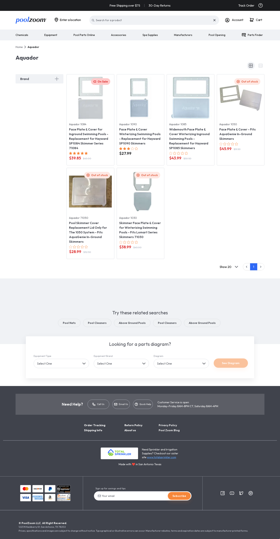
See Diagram (231, 363)
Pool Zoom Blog (169, 430)
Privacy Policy (168, 425)
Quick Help (143, 404)
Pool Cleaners (97, 323)
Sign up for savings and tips (110, 488)
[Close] (214, 20)
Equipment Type (42, 356)
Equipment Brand (103, 356)
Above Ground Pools (132, 323)
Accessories (118, 35)
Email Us (121, 404)
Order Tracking (94, 425)
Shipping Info (93, 430)
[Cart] (256, 20)
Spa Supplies (150, 35)
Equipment (50, 35)
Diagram (158, 356)
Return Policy (133, 425)
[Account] (234, 20)
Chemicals (22, 35)
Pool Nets (69, 323)
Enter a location (70, 20)
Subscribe (179, 496)
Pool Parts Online (84, 35)
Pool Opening (217, 35)
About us (130, 430)
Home (19, 47)
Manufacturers (183, 35)
